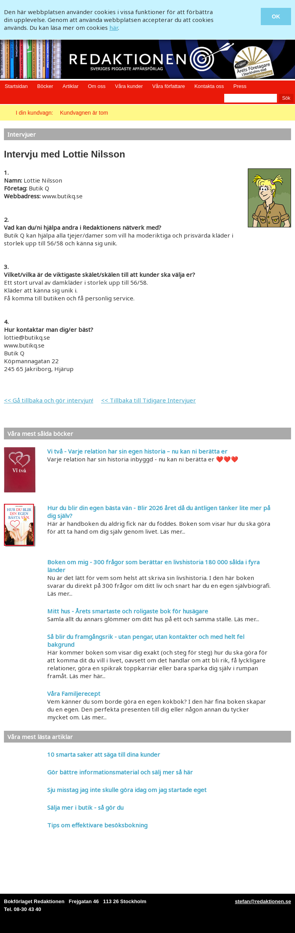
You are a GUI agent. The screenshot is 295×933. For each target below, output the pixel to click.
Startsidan (16, 86)
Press (239, 86)
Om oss (96, 86)
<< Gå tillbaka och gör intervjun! (48, 400)
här (113, 27)
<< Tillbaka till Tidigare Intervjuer (148, 400)
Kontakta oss (209, 86)
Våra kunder (129, 86)
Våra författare (168, 86)
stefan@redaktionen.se (263, 901)
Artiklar (70, 86)
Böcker (45, 86)
